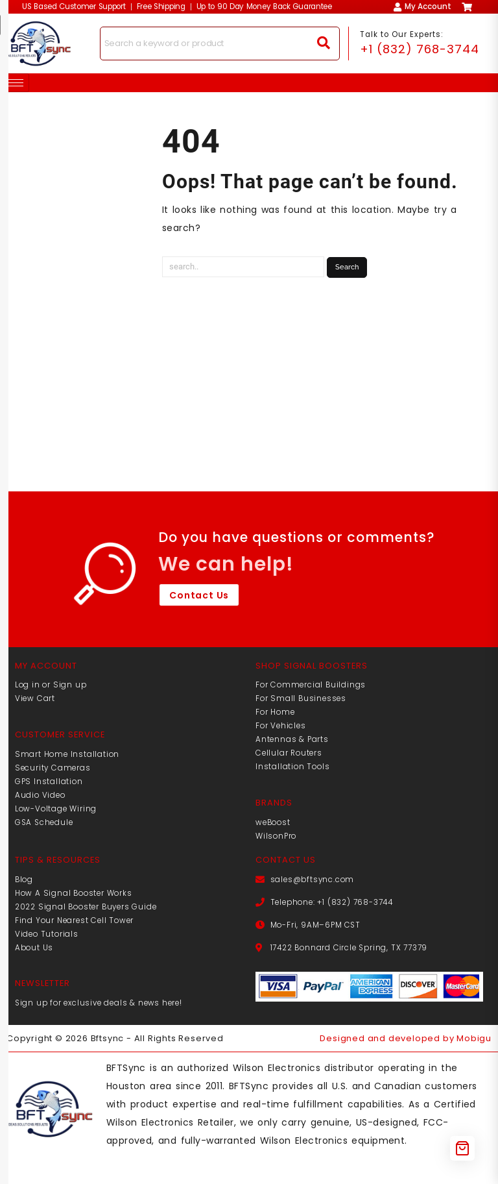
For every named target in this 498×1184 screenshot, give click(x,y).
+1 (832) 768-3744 (420, 49)
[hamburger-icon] (14, 82)
